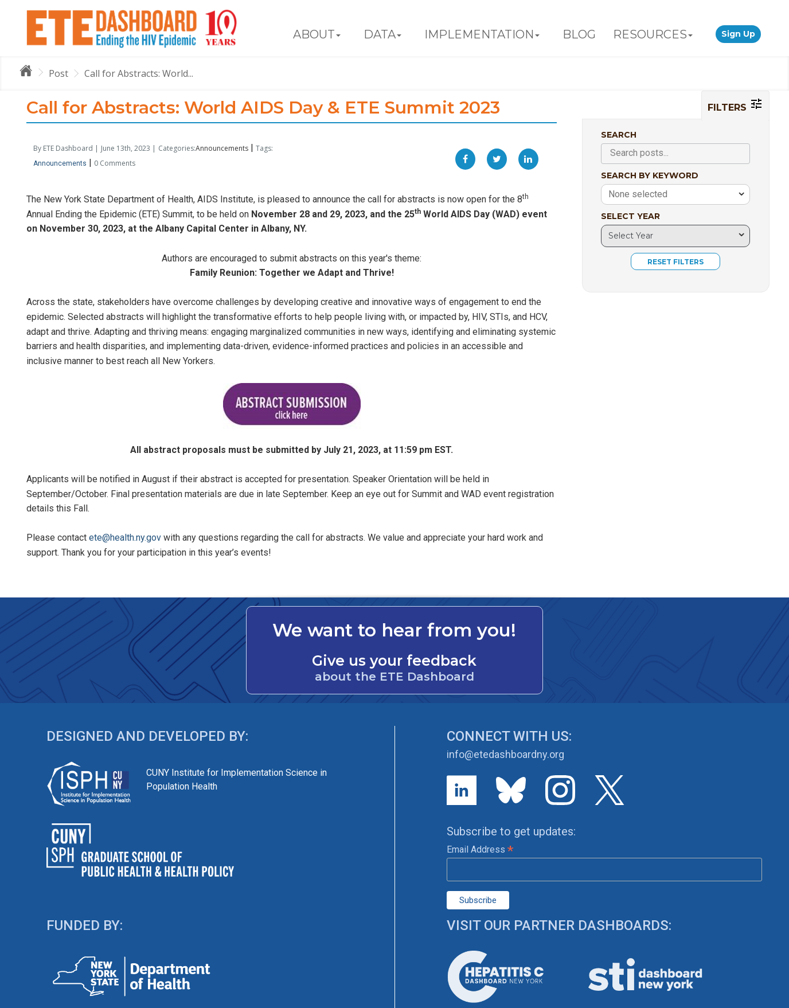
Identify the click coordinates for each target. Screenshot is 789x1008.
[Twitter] (497, 159)
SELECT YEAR (630, 216)
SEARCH (618, 135)
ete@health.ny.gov (125, 537)
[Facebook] (465, 159)
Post (58, 73)
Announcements (222, 148)
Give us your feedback (394, 660)
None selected (637, 194)
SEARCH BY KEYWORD (649, 175)
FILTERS (735, 105)
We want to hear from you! (394, 630)
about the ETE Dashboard (394, 676)
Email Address (480, 849)
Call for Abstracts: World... (138, 73)
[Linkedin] (528, 159)
